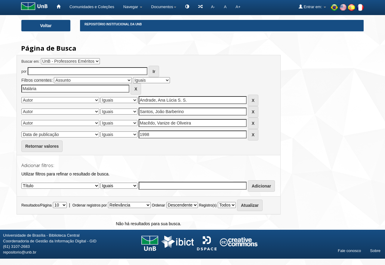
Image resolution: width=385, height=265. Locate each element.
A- (213, 7)
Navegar (132, 7)
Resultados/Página (36, 205)
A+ (238, 7)
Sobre (375, 250)
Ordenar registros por (89, 205)
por (23, 71)
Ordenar (158, 205)
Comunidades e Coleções (91, 7)
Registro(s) (208, 205)
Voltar (46, 25)
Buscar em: (30, 61)
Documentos (163, 7)
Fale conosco (349, 250)
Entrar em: (312, 6)
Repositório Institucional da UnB (113, 24)
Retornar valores (42, 146)
